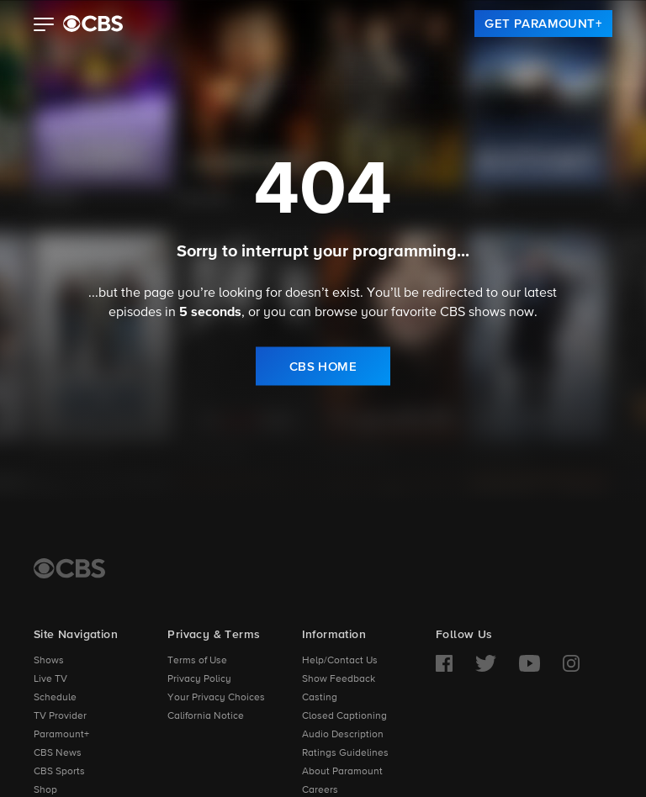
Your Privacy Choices (216, 698)
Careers (320, 790)
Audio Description (343, 735)
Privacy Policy (199, 679)
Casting (319, 698)
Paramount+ (61, 735)
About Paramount (342, 772)
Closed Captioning (344, 716)
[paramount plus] (93, 23)
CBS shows (473, 312)
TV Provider (60, 716)
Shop (45, 790)
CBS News (58, 753)
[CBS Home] (69, 568)
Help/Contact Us (340, 661)
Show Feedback (338, 679)
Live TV (50, 679)
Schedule (55, 698)
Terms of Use (197, 661)
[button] (44, 26)
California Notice (205, 716)
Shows (49, 661)
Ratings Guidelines (345, 753)
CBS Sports (59, 772)
